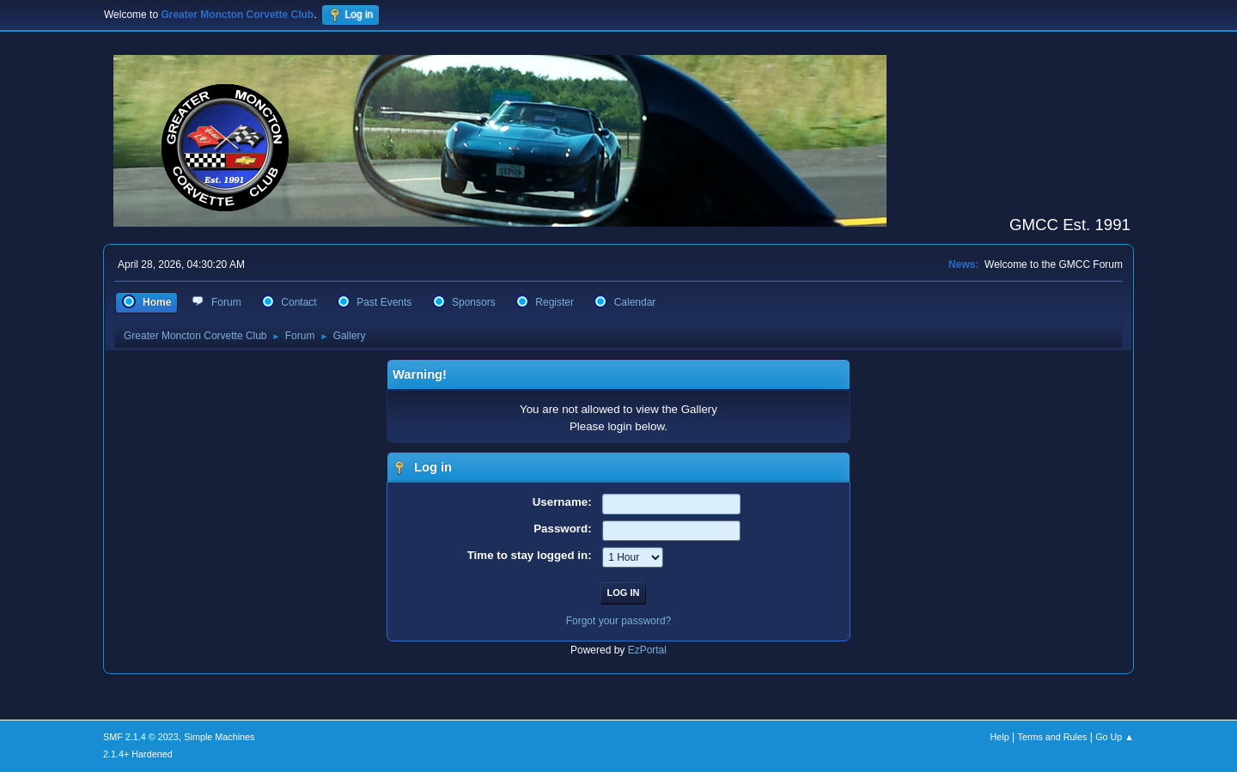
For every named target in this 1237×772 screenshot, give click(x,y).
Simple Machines (219, 737)
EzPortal (647, 650)
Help (999, 737)
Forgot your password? (619, 621)
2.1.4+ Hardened (138, 754)
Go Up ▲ (1114, 737)
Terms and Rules (1053, 737)
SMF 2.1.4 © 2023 (141, 737)
